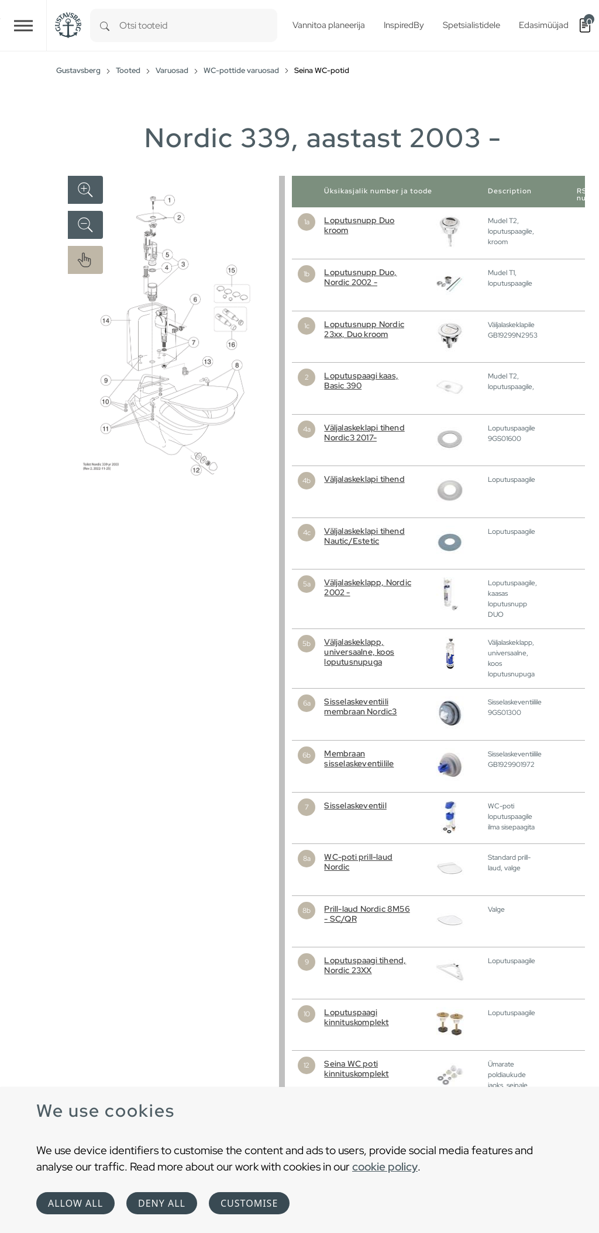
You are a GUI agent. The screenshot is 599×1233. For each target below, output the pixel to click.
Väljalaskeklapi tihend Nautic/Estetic (364, 536)
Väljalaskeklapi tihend (364, 479)
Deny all (161, 1203)
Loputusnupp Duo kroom (359, 225)
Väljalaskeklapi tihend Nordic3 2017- (364, 432)
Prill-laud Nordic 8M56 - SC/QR (366, 914)
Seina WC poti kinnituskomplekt (356, 1068)
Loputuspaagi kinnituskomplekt (356, 1017)
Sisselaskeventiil (355, 805)
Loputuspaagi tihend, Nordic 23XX (365, 965)
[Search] (104, 25)
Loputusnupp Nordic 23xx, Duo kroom (364, 329)
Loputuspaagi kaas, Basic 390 (361, 380)
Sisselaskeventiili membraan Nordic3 (360, 706)
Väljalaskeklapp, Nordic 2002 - (367, 587)
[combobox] (198, 25)
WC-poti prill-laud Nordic (358, 862)
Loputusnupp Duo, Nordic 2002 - (360, 277)
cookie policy (385, 1166)
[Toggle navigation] (23, 25)
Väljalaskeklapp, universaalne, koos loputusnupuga (359, 652)
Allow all (75, 1203)
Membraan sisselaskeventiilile (359, 758)
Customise (249, 1203)
